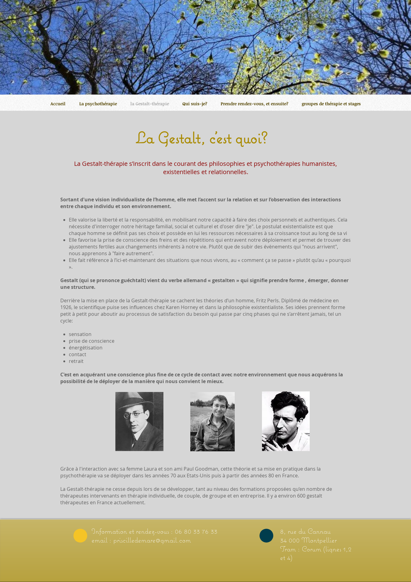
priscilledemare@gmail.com (152, 539)
